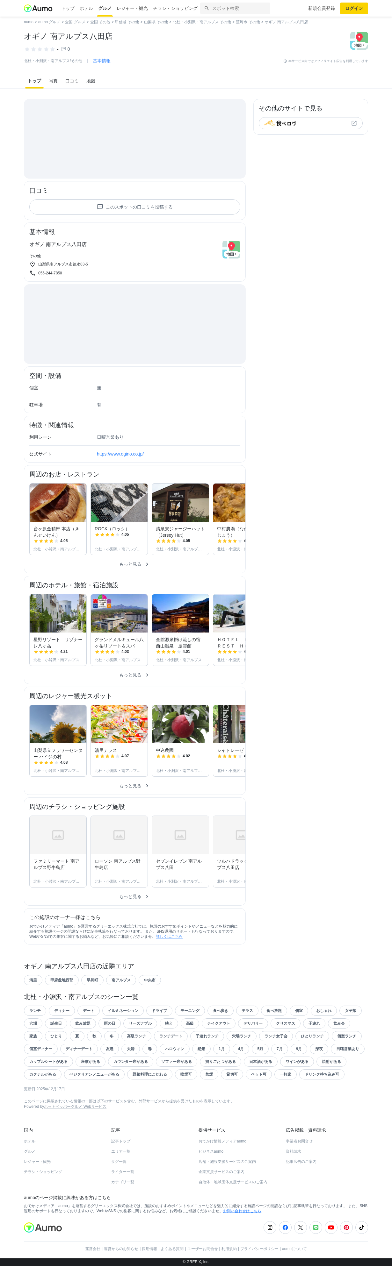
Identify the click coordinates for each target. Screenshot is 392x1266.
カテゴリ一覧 (122, 1182)
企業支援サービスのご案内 (221, 1172)
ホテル (86, 8)
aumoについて (294, 1249)
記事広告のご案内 (301, 1161)
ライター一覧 (122, 1172)
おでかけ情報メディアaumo (222, 1141)
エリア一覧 (120, 1151)
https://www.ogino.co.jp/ (120, 453)
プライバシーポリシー (259, 1249)
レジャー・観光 (132, 8)
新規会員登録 (321, 8)
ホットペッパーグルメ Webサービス (75, 1106)
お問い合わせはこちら (242, 1211)
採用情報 (149, 1249)
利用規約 (229, 1249)
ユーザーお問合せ (202, 1249)
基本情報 (102, 61)
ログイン (354, 8)
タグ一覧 (119, 1161)
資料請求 (293, 1151)
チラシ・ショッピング (175, 8)
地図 (90, 80)
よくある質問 (172, 1249)
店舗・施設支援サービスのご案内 (227, 1161)
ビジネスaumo (211, 1151)
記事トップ (120, 1141)
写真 (53, 80)
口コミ (72, 80)
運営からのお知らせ (121, 1249)
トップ (68, 8)
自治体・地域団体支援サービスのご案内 (233, 1182)
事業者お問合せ (299, 1141)
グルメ (105, 8)
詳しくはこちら (169, 936)
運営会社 (92, 1249)
